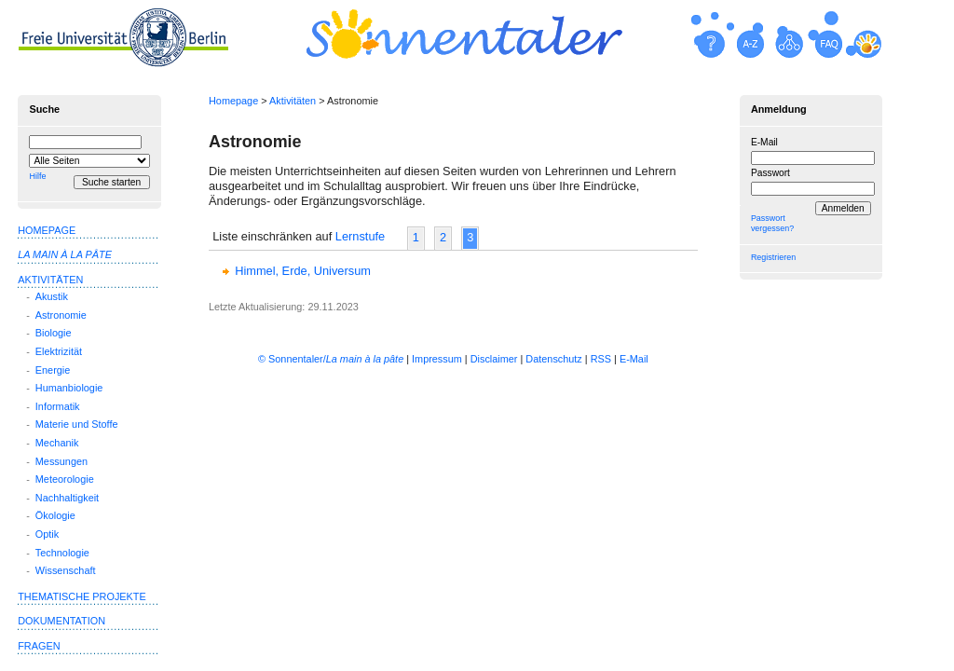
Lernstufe (360, 236)
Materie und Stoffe (76, 424)
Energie (52, 370)
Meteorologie (64, 479)
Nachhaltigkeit (67, 497)
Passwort (770, 173)
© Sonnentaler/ (330, 358)
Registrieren (773, 257)
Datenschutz (553, 358)
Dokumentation (61, 620)
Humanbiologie (69, 387)
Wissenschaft (65, 570)
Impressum (437, 358)
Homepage (233, 100)
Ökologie (55, 515)
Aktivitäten (292, 100)
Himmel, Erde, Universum (303, 271)
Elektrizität (58, 351)
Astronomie (61, 315)
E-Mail (764, 142)
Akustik (51, 296)
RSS (601, 358)
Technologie (62, 552)
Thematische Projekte (82, 596)
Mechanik (57, 442)
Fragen (39, 645)
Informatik (57, 406)
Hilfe (37, 176)
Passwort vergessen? (772, 223)
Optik (47, 534)
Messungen (61, 461)
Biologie (53, 332)
